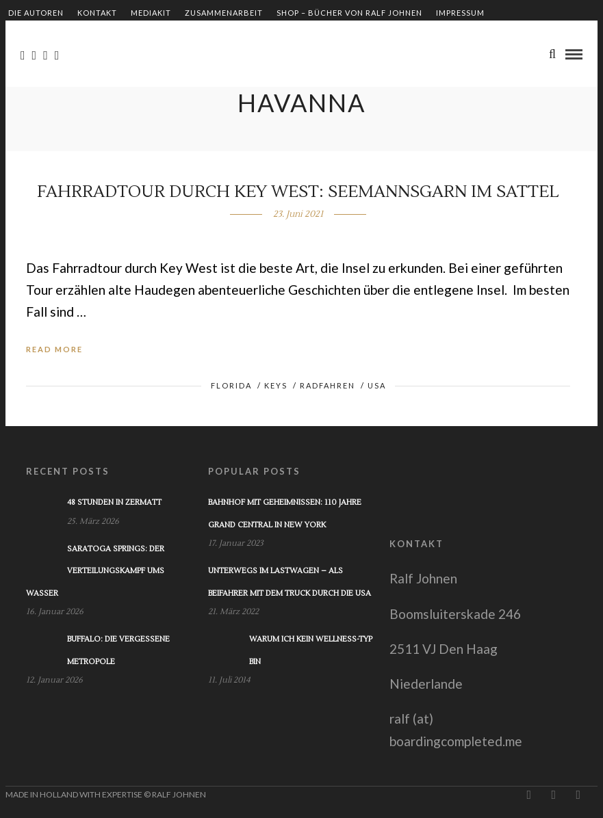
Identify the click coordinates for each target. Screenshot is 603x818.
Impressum (460, 12)
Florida (231, 385)
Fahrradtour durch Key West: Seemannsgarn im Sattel (298, 191)
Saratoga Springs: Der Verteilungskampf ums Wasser (95, 571)
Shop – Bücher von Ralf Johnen (349, 12)
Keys (275, 385)
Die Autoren (36, 12)
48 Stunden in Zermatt (114, 502)
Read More (54, 349)
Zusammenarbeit (224, 12)
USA (377, 385)
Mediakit (151, 12)
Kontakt (97, 12)
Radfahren (327, 385)
